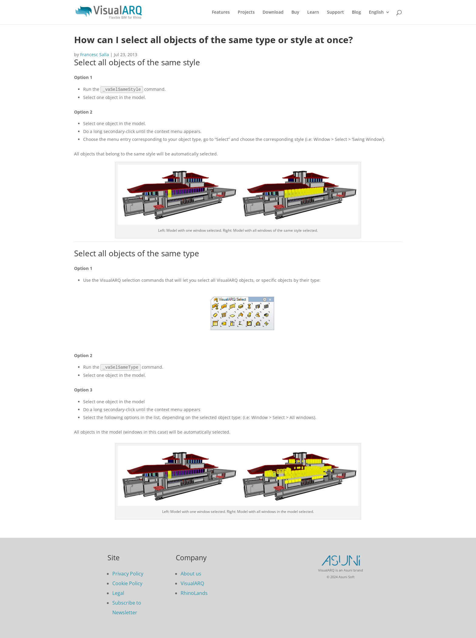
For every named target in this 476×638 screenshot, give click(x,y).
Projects (246, 12)
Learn (313, 12)
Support (335, 12)
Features (221, 12)
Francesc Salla (94, 54)
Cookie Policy (127, 582)
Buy (295, 12)
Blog (356, 12)
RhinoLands (194, 592)
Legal (118, 592)
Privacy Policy (127, 573)
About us (191, 573)
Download (273, 12)
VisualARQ (192, 582)
